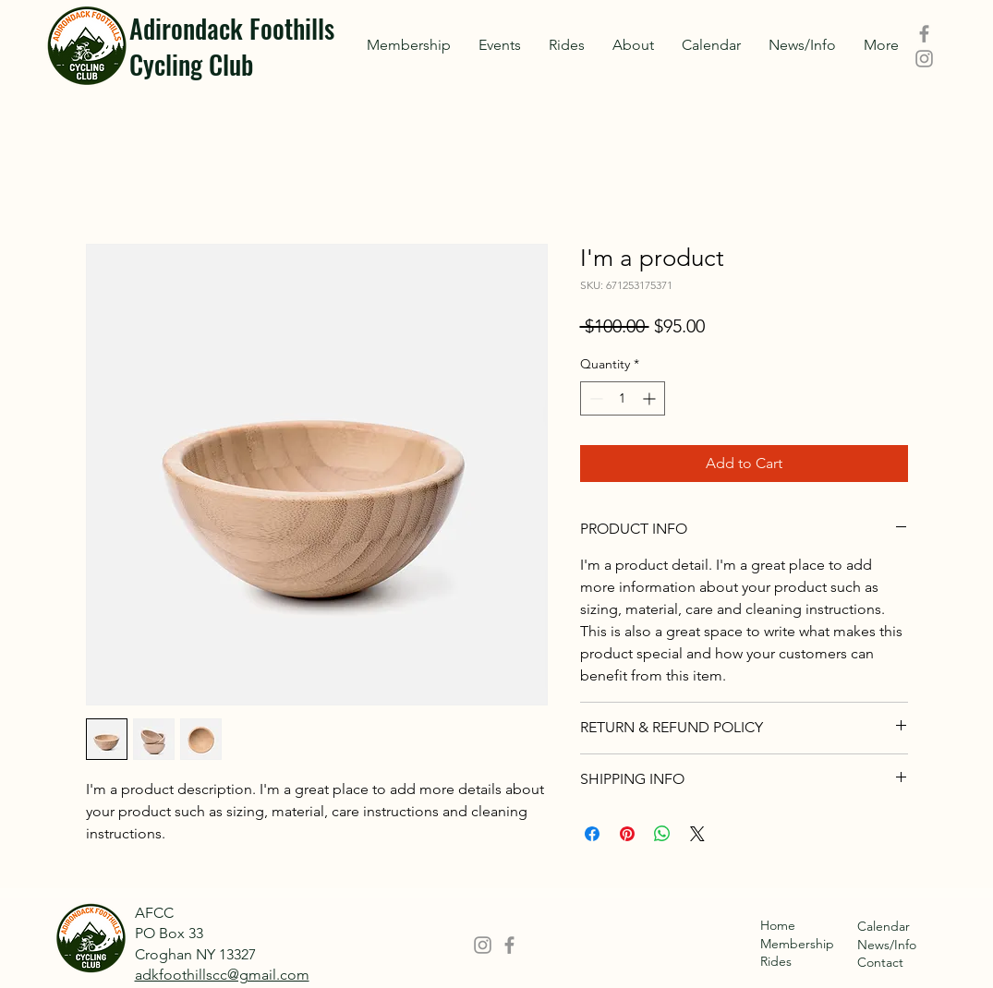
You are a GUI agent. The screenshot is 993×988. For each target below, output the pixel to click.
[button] (500, 45)
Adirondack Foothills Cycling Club (231, 46)
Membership (797, 943)
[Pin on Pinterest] (627, 834)
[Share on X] (697, 834)
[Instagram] (924, 58)
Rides (776, 961)
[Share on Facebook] (592, 834)
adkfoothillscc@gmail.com (222, 974)
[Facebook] (924, 33)
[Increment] (650, 398)
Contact (880, 962)
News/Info (886, 944)
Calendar (883, 926)
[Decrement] (594, 398)
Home (777, 925)
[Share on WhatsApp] (662, 834)
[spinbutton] (622, 398)
